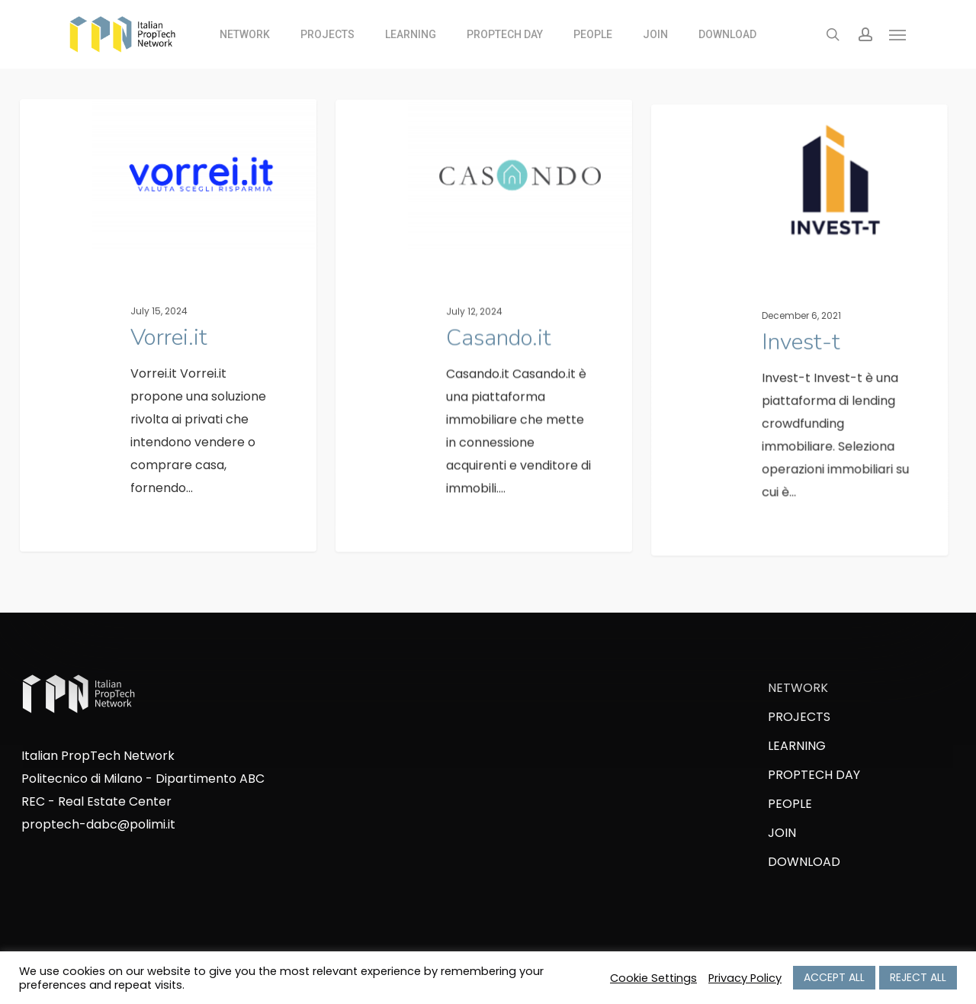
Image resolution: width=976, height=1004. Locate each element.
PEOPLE (790, 804)
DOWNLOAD (804, 861)
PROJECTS (799, 717)
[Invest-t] (801, 370)
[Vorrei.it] (168, 331)
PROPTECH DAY (814, 775)
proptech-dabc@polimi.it (98, 824)
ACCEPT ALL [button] (834, 977)
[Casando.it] (485, 349)
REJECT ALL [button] (918, 977)
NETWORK (798, 688)
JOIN (782, 832)
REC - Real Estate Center (96, 801)
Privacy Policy (745, 978)
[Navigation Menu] (898, 34)
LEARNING (797, 746)
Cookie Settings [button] (653, 978)
